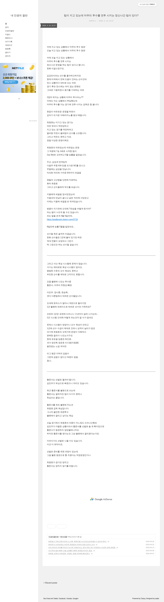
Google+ (76, 598)
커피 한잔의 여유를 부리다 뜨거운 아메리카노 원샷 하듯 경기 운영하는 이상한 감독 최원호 (81, 547)
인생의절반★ (54, 537)
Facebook (62, 598)
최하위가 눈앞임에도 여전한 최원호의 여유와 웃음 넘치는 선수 (71, 545)
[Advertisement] (101, 499)
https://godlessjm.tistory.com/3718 (62, 219)
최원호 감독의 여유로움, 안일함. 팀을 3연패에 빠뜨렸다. (69, 553)
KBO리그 (9, 38)
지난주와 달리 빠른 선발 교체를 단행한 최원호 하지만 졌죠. (70, 551)
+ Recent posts (50, 583)
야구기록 (8, 42)
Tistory (143, 598)
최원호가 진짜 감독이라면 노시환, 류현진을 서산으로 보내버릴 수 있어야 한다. (77, 541)
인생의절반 (9, 31)
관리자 (8, 56)
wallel (157, 598)
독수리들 (63, 537)
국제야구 (8, 45)
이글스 (8, 34)
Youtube (69, 598)
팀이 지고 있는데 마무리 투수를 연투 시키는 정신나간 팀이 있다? (101, 15)
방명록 (8, 49)
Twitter (55, 598)
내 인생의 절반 (19, 15)
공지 (7, 27)
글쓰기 (8, 52)
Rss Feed (46, 598)
